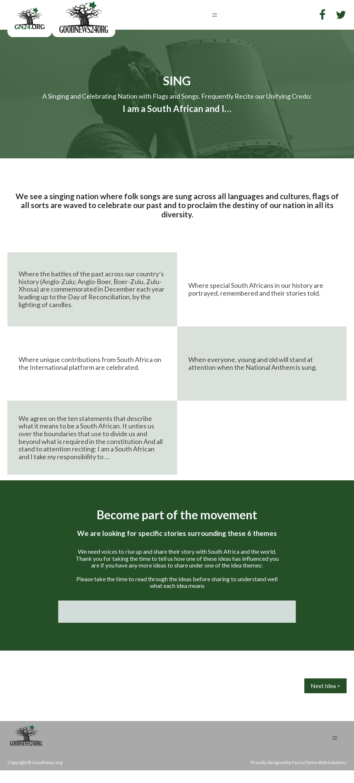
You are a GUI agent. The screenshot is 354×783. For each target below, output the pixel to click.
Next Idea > (325, 685)
